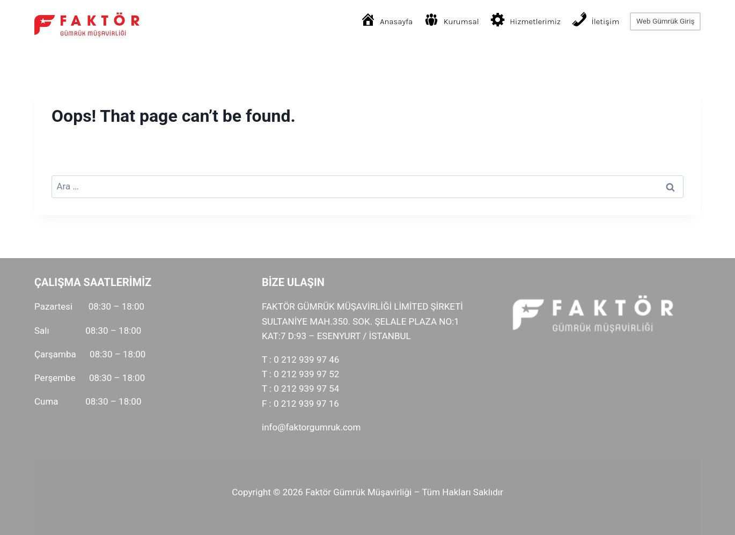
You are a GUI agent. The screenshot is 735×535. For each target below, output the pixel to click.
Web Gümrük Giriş (665, 21)
